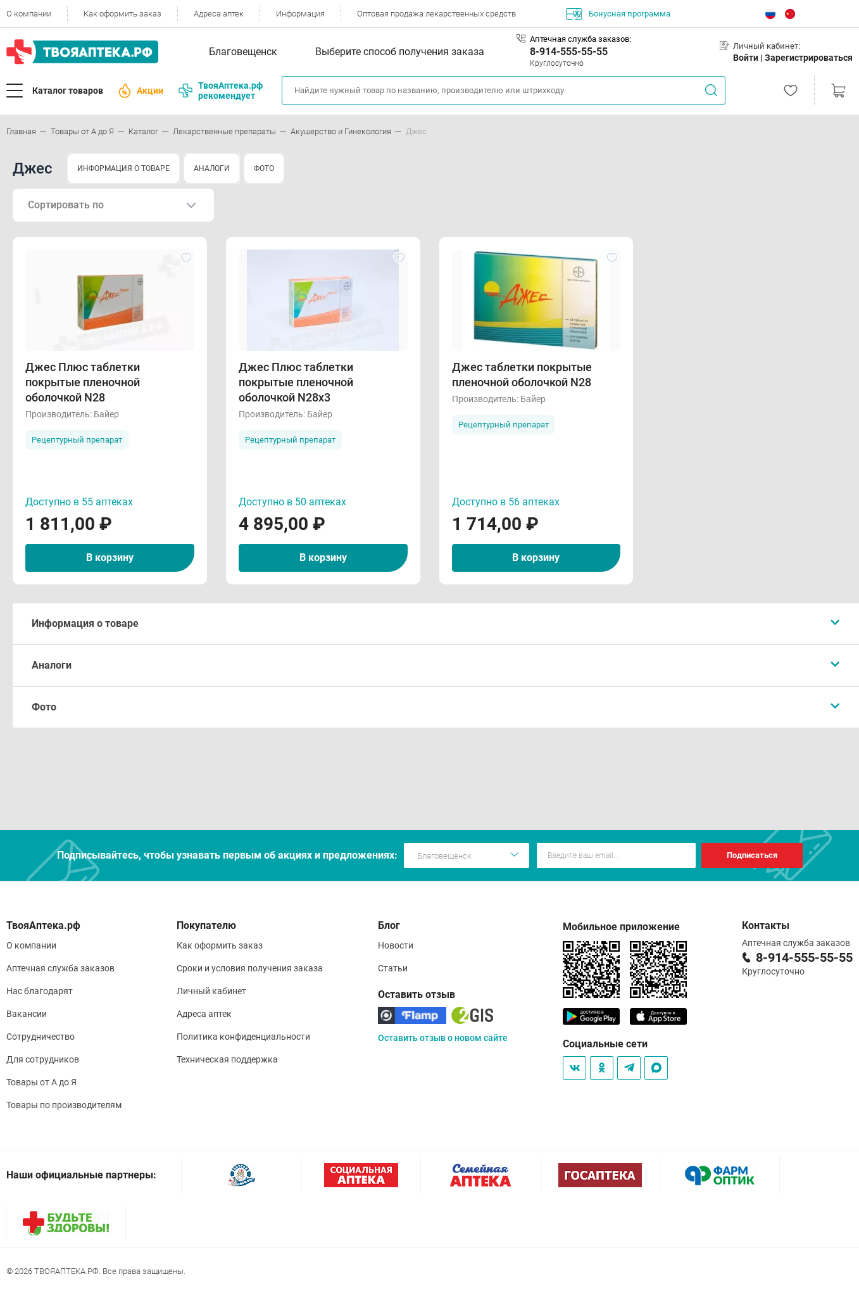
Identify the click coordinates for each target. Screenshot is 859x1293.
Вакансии (26, 1014)
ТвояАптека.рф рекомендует (221, 90)
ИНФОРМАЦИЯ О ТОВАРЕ (123, 168)
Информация (300, 13)
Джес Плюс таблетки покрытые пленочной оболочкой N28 (82, 382)
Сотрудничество (40, 1036)
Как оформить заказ (122, 13)
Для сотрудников (42, 1059)
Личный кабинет (211, 991)
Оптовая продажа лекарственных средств (436, 13)
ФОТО (264, 168)
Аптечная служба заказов (60, 968)
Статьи (393, 968)
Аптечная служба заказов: (580, 39)
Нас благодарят (39, 991)
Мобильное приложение (621, 927)
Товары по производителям (64, 1105)
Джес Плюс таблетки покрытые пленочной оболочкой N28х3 (296, 382)
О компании (28, 13)
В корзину (110, 558)
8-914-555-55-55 (569, 52)
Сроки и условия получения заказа (250, 968)
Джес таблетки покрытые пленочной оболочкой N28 (522, 374)
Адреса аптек (219, 13)
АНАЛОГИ (212, 168)
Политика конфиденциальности (243, 1036)
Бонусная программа (618, 14)
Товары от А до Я (41, 1082)
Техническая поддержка (227, 1059)
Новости (395, 945)
